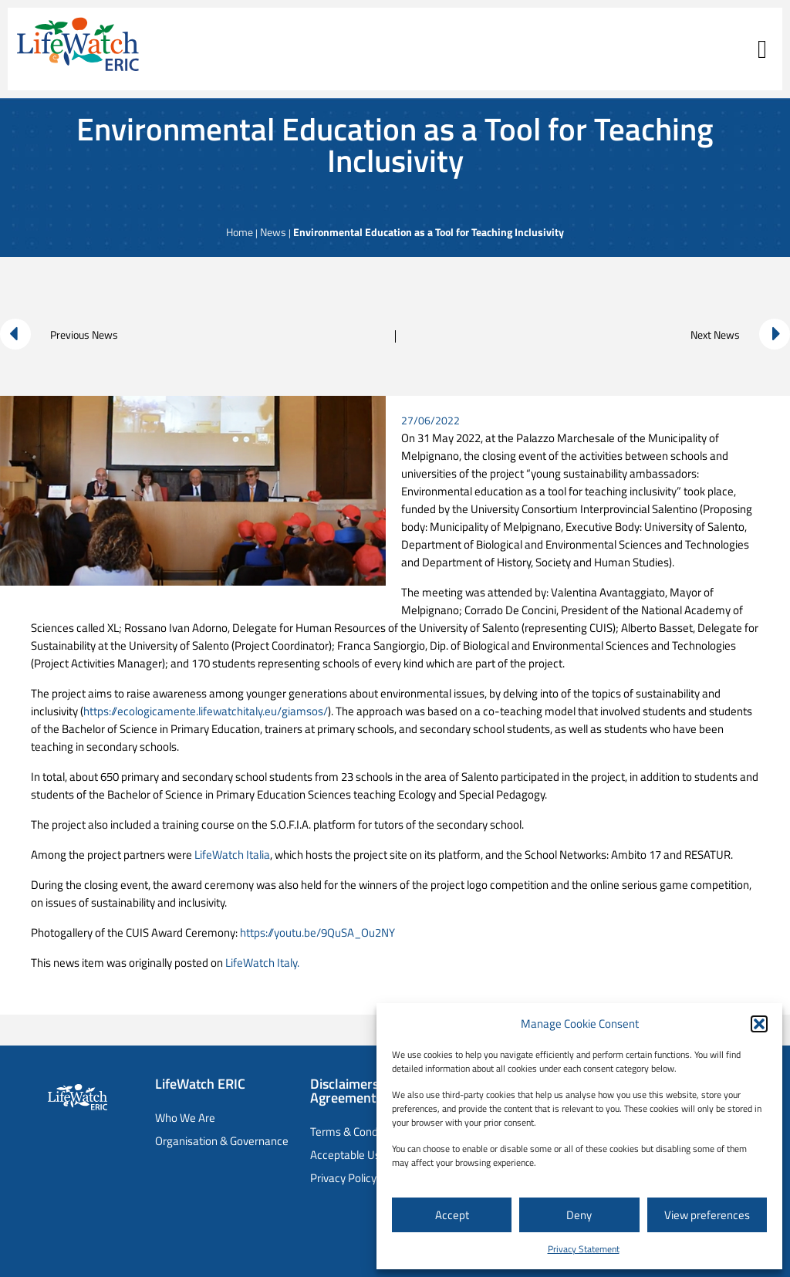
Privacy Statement (584, 1249)
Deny (579, 1215)
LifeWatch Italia (232, 854)
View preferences (707, 1215)
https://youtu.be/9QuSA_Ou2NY (317, 932)
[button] (759, 1024)
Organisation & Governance (222, 1141)
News (273, 232)
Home (239, 232)
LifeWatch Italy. (262, 962)
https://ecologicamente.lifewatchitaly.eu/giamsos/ (205, 711)
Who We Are (185, 1118)
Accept (452, 1215)
